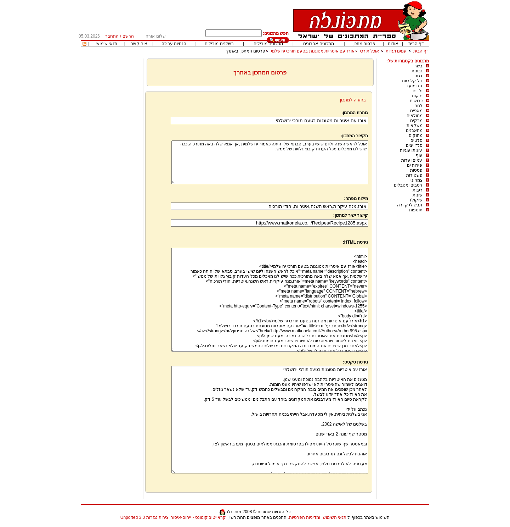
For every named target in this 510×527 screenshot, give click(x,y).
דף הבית (416, 43)
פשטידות (414, 175)
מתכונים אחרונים (318, 43)
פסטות (416, 170)
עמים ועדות (396, 51)
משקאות (415, 125)
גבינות (417, 70)
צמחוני (416, 180)
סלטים (416, 140)
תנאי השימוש (334, 517)
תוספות (416, 209)
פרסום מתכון (363, 43)
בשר (418, 65)
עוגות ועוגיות (411, 150)
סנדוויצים (414, 145)
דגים (418, 75)
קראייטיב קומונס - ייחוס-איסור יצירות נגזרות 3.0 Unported (173, 517)
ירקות (417, 95)
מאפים (416, 110)
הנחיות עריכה (174, 43)
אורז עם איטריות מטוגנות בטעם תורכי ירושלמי (313, 51)
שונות (418, 195)
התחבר (112, 36)
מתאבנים (414, 130)
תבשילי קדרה (409, 205)
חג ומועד (414, 85)
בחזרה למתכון (353, 100)
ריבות (418, 190)
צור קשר (139, 43)
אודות (393, 43)
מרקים (416, 120)
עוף (419, 155)
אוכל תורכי (369, 51)
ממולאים (415, 115)
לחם (418, 105)
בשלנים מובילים (219, 43)
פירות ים (414, 165)
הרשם (128, 36)
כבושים (416, 100)
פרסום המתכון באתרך (246, 51)
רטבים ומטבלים (408, 185)
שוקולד (416, 200)
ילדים (418, 90)
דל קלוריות (412, 80)
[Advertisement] (111, 165)
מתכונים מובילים (268, 43)
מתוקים (416, 135)
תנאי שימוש (106, 43)
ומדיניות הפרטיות (304, 517)
